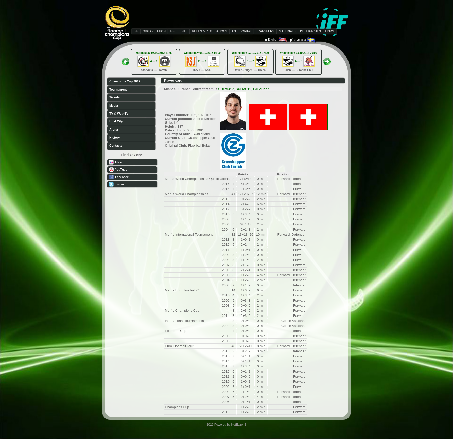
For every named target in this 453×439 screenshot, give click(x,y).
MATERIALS (287, 31)
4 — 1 (154, 61)
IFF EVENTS (178, 31)
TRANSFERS (265, 31)
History (114, 137)
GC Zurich (261, 89)
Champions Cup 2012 (124, 81)
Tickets (114, 97)
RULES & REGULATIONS (209, 31)
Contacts (115, 145)
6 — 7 (250, 61)
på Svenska (303, 40)
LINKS (329, 31)
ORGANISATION (154, 31)
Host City (116, 121)
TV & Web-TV (118, 113)
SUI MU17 (226, 89)
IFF (136, 31)
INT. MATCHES (310, 31)
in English (276, 39)
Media (113, 105)
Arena (113, 129)
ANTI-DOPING (242, 31)
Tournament (118, 89)
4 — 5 (298, 61)
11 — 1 (202, 61)
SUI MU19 (243, 89)
